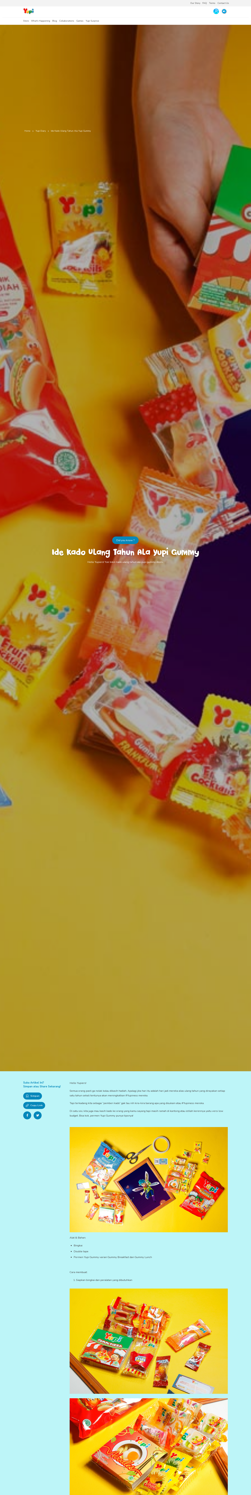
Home (27, 130)
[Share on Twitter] (38, 1115)
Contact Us (223, 3)
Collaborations (66, 20)
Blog (54, 20)
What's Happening (40, 20)
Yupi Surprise (92, 20)
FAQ (204, 3)
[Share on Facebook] (27, 1115)
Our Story (195, 3)
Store (26, 20)
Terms (212, 3)
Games (79, 20)
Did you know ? (125, 540)
